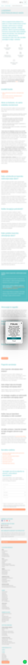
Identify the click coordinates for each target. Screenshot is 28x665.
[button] (25, 662)
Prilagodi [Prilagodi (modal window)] (14, 340)
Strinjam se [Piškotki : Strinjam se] (14, 338)
